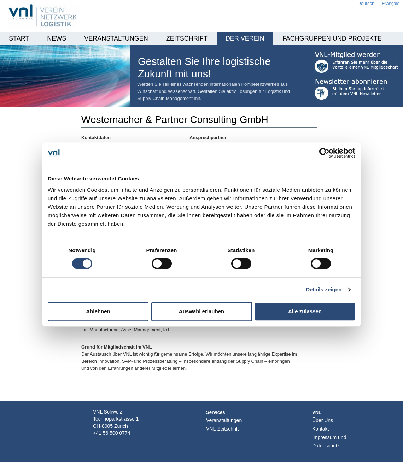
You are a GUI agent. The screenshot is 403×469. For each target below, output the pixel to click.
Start (19, 38)
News (56, 38)
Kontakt (320, 429)
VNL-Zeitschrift (222, 429)
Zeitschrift (187, 38)
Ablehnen (98, 311)
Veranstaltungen (116, 38)
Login (328, 458)
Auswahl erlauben (201, 311)
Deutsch (365, 3)
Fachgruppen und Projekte (332, 38)
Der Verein (245, 38)
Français (390, 3)
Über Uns (322, 420)
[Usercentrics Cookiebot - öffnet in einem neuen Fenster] (324, 153)
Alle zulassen (305, 311)
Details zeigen (323, 289)
